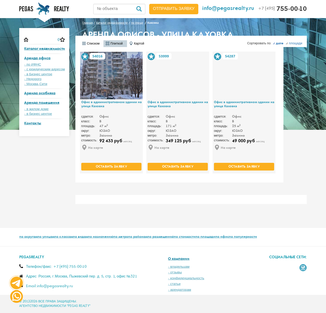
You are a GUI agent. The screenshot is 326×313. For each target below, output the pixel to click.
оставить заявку (111, 166)
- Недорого (32, 79)
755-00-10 (282, 9)
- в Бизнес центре (38, 74)
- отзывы (175, 272)
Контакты (32, 123)
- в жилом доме (36, 109)
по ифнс (222, 237)
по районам (137, 237)
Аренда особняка (39, 93)
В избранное (85, 56)
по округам (28, 237)
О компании (178, 259)
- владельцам (178, 266)
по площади (205, 237)
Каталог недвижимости (44, 49)
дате (278, 43)
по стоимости (184, 237)
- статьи (174, 284)
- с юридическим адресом (44, 69)
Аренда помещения (41, 103)
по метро (120, 237)
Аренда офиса (37, 58)
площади (293, 43)
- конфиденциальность (186, 278)
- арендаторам (179, 290)
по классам (63, 237)
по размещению (160, 237)
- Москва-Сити (35, 84)
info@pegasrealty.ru (228, 9)
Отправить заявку (174, 9)
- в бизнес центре (38, 114)
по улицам (45, 237)
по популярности (243, 237)
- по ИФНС (32, 64)
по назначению (100, 237)
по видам (80, 237)
